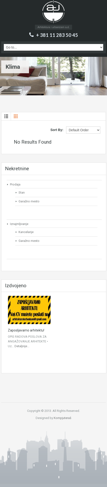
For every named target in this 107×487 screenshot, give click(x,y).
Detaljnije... (22, 346)
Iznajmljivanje (19, 224)
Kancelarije (26, 232)
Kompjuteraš (62, 418)
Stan (22, 192)
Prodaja (15, 184)
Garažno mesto (29, 201)
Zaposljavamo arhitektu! (26, 330)
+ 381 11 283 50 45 (57, 35)
